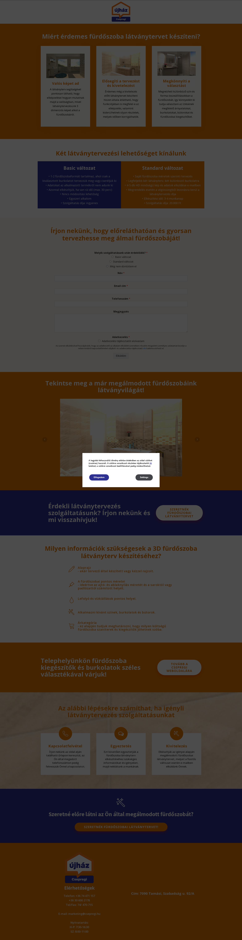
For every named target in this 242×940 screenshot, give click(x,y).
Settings (144, 477)
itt (151, 463)
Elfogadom (99, 477)
